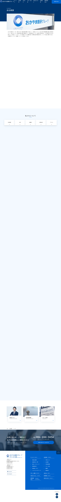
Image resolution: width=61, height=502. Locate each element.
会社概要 (9, 125)
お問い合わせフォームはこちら (43, 454)
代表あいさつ (48, 472)
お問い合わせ (56, 2)
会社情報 (19, 2)
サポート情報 (29, 2)
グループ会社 (48, 478)
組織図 (30, 125)
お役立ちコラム (35, 2)
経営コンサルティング (35, 476)
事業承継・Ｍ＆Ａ (35, 480)
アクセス (51, 125)
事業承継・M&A (47, 2)
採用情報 (41, 2)
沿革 (20, 125)
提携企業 (41, 125)
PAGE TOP (56, 464)
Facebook (9, 483)
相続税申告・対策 (35, 474)
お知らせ (24, 2)
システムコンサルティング (36, 482)
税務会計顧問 (34, 472)
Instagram (9, 486)
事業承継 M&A (36, 491)
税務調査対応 (34, 478)
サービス (15, 2)
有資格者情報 (48, 476)
